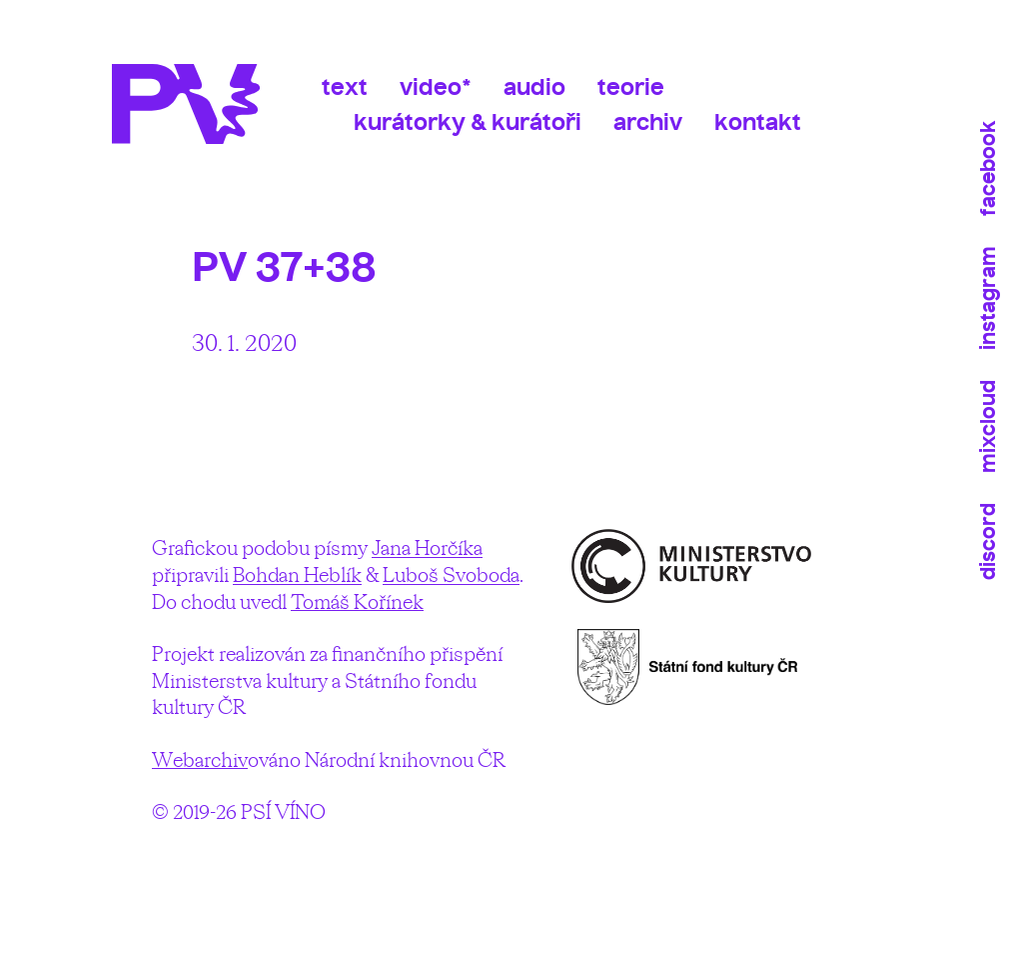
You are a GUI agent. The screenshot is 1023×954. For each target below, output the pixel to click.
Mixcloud (987, 426)
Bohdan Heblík (297, 574)
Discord (987, 541)
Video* (436, 87)
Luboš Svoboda (451, 574)
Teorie (630, 87)
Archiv (647, 122)
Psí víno (197, 104)
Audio (534, 87)
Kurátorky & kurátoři (467, 122)
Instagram (987, 298)
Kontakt (757, 122)
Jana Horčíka (427, 547)
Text (345, 87)
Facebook (987, 168)
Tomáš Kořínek (357, 601)
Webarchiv (200, 759)
